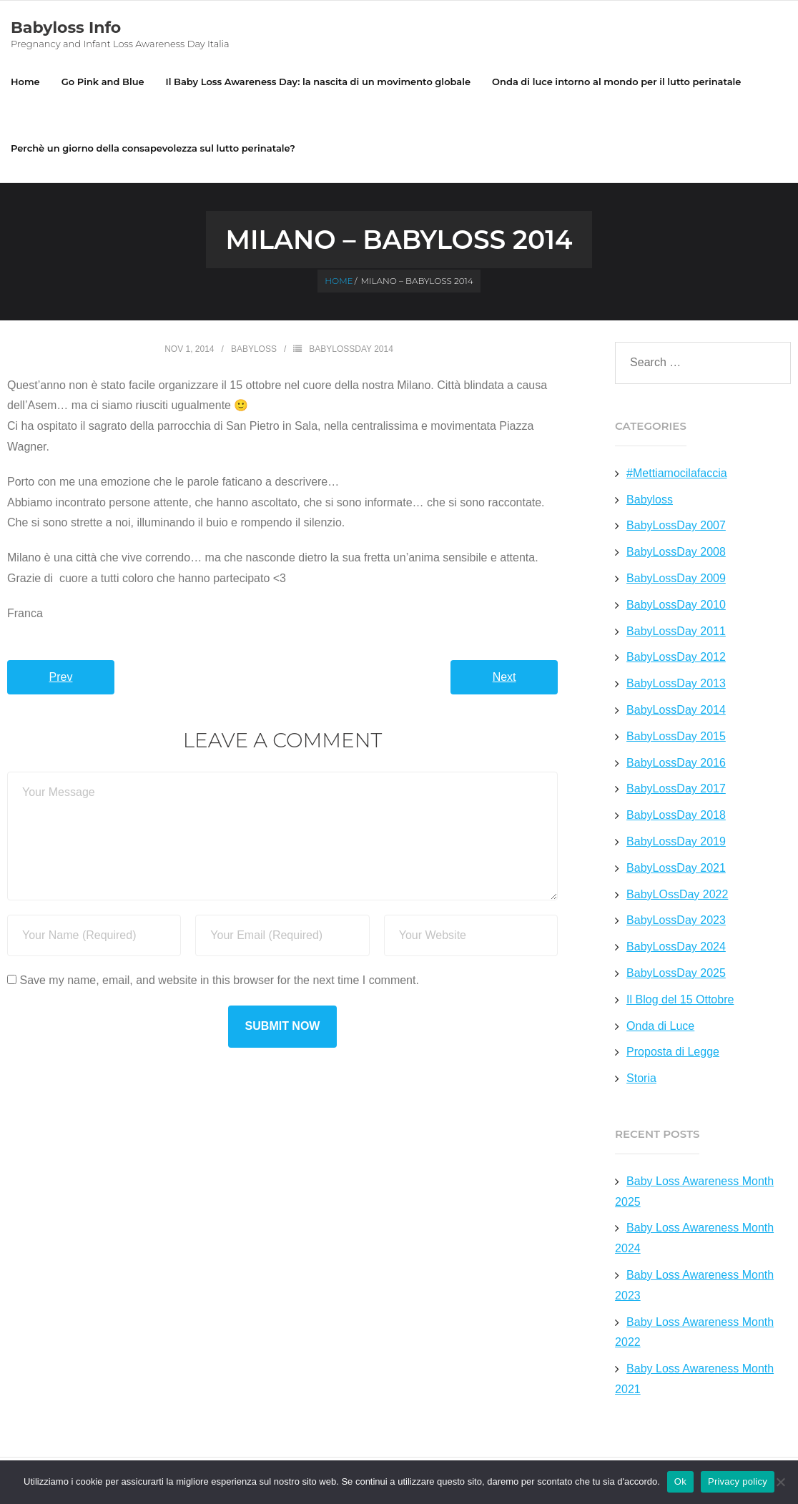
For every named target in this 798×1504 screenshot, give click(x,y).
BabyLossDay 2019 (676, 841)
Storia (641, 1078)
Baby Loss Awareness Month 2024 (694, 1238)
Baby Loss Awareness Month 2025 (694, 1191)
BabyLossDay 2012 (676, 657)
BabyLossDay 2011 (676, 631)
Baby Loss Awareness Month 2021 (694, 1378)
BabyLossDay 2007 (676, 525)
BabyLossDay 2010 (676, 605)
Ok (680, 1481)
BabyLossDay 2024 (676, 946)
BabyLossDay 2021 (676, 868)
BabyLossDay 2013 (676, 683)
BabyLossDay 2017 (676, 788)
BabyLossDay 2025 (676, 973)
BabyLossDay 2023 (676, 920)
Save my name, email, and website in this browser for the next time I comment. (218, 980)
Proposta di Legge (672, 1052)
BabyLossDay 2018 (676, 815)
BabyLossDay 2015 (676, 736)
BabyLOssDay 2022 (677, 894)
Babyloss (254, 349)
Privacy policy (737, 1481)
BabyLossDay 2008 (676, 552)
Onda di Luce (660, 1026)
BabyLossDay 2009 (676, 578)
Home (25, 81)
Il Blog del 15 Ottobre (680, 999)
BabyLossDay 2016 (676, 763)
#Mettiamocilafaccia (676, 473)
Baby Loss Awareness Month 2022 (694, 1332)
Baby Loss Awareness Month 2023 (694, 1285)
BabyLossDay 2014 (351, 349)
